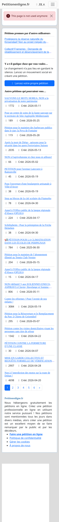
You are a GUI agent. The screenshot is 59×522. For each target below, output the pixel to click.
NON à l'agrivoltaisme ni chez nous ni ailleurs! (28, 157)
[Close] (51, 16)
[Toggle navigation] (52, 4)
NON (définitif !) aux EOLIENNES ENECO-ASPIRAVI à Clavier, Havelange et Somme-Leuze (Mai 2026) (28, 287)
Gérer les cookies (20, 441)
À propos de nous (20, 445)
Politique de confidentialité (25, 438)
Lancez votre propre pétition (29, 83)
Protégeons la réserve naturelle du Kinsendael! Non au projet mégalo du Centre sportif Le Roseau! (25, 42)
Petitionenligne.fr (16, 4)
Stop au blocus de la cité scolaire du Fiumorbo (28, 198)
